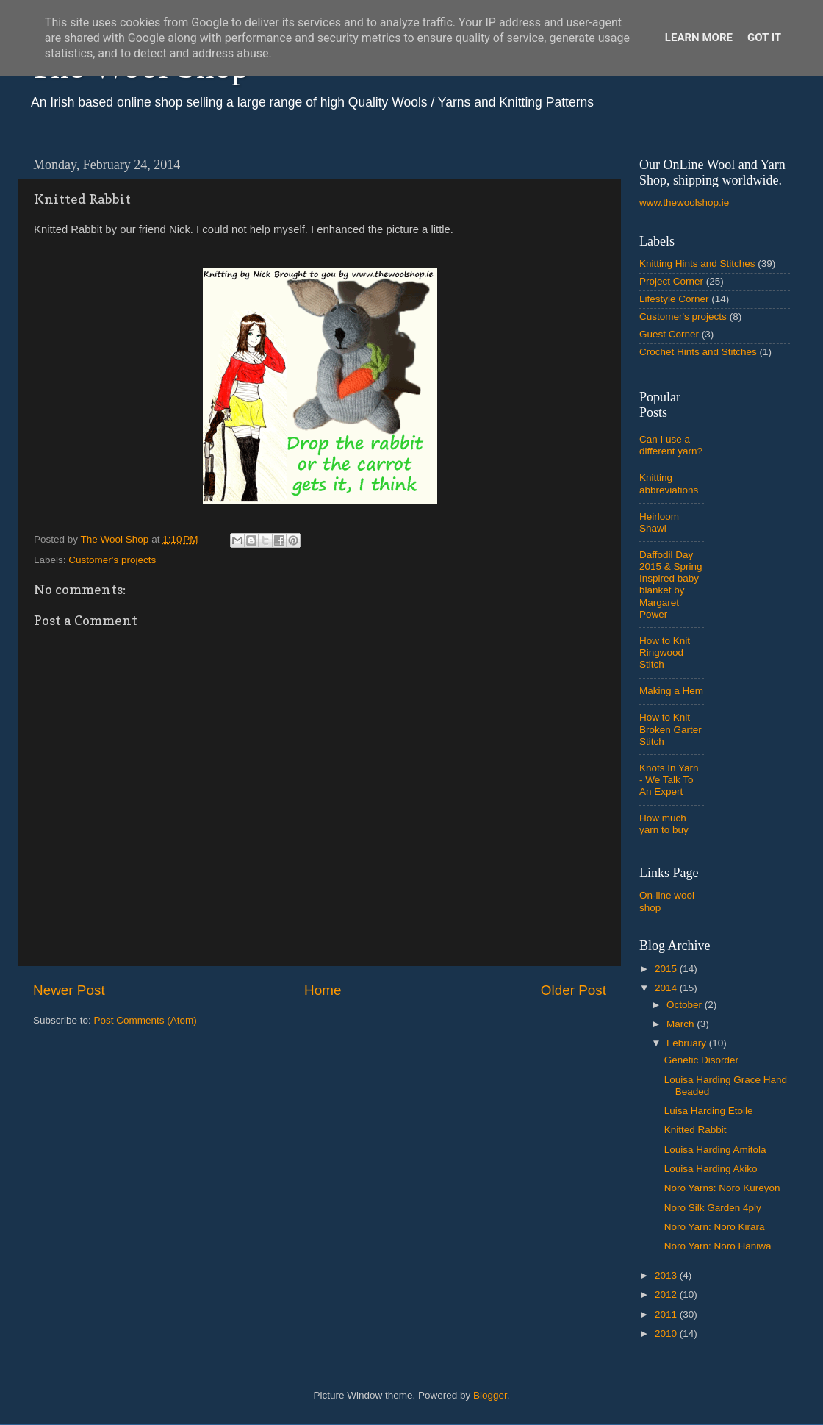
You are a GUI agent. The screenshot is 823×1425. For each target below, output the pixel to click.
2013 (667, 1275)
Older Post (573, 990)
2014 (667, 987)
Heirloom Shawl (659, 522)
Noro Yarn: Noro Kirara (714, 1226)
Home (322, 990)
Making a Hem (671, 690)
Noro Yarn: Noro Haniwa (718, 1245)
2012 (667, 1294)
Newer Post (69, 990)
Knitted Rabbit (695, 1129)
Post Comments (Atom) (145, 1020)
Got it (764, 37)
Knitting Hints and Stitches (697, 263)
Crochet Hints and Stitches (698, 351)
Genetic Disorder (701, 1059)
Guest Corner (669, 334)
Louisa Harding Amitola (715, 1149)
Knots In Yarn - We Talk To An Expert (669, 779)
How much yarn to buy (664, 824)
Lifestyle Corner (674, 298)
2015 (667, 968)
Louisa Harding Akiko (711, 1168)
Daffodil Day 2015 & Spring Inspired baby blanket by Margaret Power (670, 584)
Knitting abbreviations (668, 483)
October (685, 1004)
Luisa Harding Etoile (708, 1110)
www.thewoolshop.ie (684, 202)
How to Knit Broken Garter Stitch (670, 729)
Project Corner (671, 281)
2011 (667, 1314)
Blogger (490, 1395)
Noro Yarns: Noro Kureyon (722, 1187)
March (681, 1023)
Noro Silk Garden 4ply (712, 1207)
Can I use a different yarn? (670, 445)
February (687, 1043)
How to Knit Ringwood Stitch (664, 652)
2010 (667, 1333)
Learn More (699, 37)
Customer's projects (112, 559)
